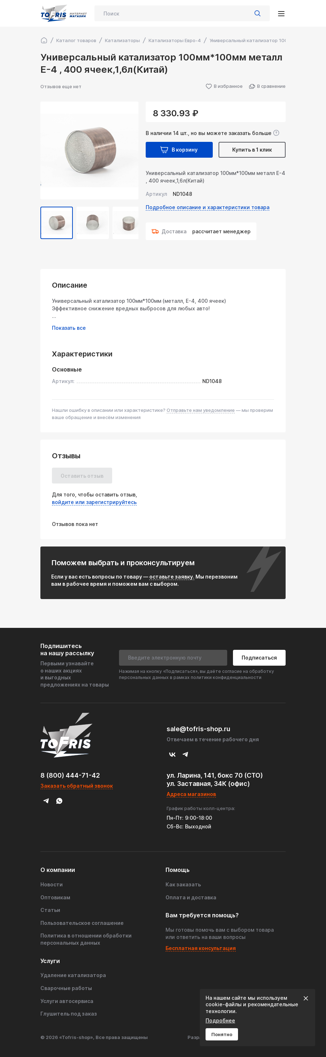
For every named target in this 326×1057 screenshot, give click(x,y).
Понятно (221, 1034)
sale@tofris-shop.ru (198, 729)
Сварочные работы (66, 988)
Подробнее (220, 1020)
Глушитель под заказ (68, 1014)
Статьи (50, 910)
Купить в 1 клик (252, 150)
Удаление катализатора (73, 975)
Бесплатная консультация (201, 948)
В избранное (224, 86)
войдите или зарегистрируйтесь (94, 502)
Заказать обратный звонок (76, 786)
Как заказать (183, 884)
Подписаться (259, 658)
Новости (51, 884)
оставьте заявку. (171, 577)
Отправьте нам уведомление (201, 410)
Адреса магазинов (191, 794)
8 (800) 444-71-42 (70, 775)
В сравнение (267, 86)
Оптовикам (55, 897)
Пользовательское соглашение (82, 923)
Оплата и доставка (191, 897)
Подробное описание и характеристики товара (207, 207)
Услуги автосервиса (66, 1001)
